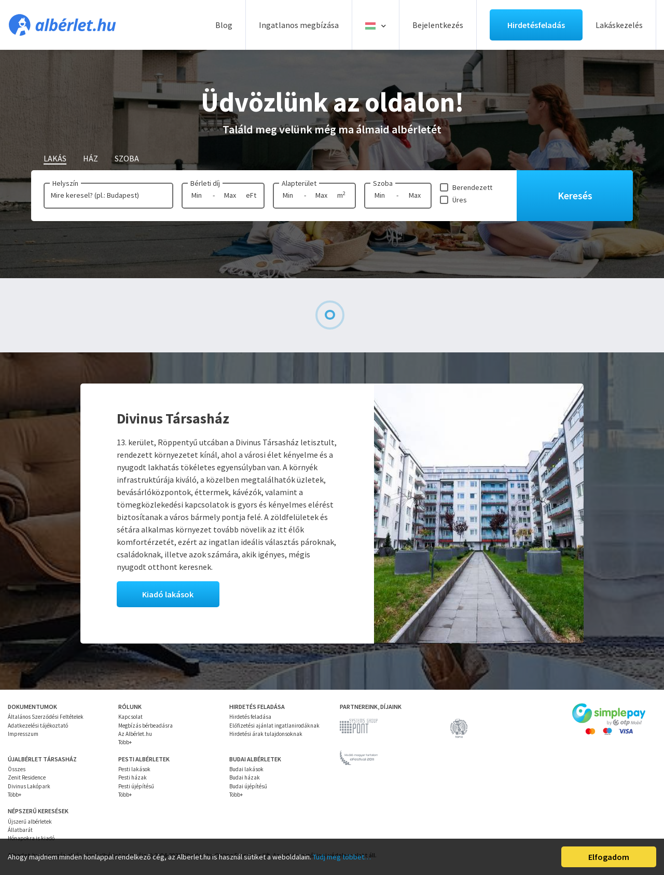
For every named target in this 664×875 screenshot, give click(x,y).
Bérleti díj (205, 183)
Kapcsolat (130, 716)
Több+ (125, 742)
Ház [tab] (90, 158)
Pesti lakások (134, 769)
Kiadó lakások (167, 594)
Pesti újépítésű (136, 786)
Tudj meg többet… (342, 857)
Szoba (383, 183)
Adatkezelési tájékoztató (38, 725)
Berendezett (472, 187)
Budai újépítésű (248, 786)
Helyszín (65, 183)
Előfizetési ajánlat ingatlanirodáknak (274, 725)
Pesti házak (132, 777)
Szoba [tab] (127, 158)
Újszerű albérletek (30, 821)
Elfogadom (608, 857)
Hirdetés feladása (250, 716)
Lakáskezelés (619, 25)
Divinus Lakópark (29, 786)
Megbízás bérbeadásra (145, 725)
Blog (223, 25)
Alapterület (299, 183)
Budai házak (244, 777)
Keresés (575, 195)
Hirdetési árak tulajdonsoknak (265, 733)
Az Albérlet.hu (135, 733)
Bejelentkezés (437, 25)
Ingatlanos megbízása (299, 25)
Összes (16, 769)
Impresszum (23, 733)
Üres (459, 199)
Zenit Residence (27, 777)
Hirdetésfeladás (536, 25)
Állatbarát (20, 829)
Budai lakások (246, 769)
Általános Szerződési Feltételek (46, 716)
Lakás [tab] (55, 158)
